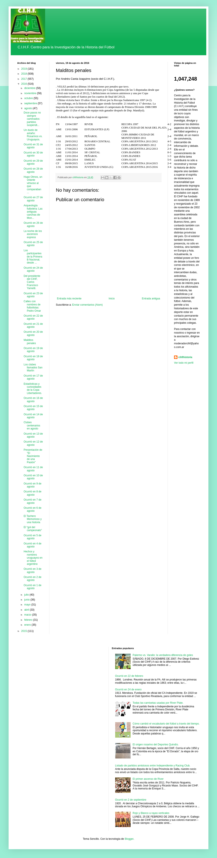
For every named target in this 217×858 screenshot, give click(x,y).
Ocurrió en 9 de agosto (32, 485)
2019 (24, 68)
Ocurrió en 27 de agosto (33, 199)
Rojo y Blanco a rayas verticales (151, 813)
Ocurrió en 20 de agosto (33, 333)
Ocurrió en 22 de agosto (33, 317)
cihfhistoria (185, 357)
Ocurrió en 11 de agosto (33, 469)
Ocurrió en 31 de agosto (33, 146)
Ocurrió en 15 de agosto (33, 408)
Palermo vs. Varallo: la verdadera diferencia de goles (163, 655)
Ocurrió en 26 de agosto (33, 224)
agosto (28, 108)
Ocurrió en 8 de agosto (32, 493)
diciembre (30, 88)
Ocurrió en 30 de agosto (33, 154)
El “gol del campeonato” (33, 529)
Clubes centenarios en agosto (32, 425)
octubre (29, 98)
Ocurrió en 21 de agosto (33, 325)
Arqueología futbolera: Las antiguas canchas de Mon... (33, 211)
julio (27, 594)
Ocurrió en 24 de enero (128, 689)
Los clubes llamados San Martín (33, 367)
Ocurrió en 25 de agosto (33, 244)
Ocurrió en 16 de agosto (33, 400)
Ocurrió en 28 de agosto (33, 170)
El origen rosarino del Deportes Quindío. (156, 744)
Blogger (129, 838)
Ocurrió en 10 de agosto (33, 477)
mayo (27, 604)
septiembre (31, 103)
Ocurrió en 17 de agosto (33, 377)
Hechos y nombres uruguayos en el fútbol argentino (33, 557)
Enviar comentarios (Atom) (87, 304)
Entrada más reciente (69, 298)
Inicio (112, 298)
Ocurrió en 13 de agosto (33, 435)
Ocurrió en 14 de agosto (33, 416)
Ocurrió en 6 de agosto (32, 509)
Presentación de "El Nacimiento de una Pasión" (33, 456)
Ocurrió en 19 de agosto (33, 350)
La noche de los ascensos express (33, 234)
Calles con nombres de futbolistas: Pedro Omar (32, 306)
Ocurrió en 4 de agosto (32, 545)
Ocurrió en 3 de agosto (32, 570)
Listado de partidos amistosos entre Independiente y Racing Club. (152, 765)
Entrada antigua (151, 298)
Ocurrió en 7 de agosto (32, 501)
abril (27, 609)
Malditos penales (30, 342)
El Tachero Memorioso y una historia (33, 519)
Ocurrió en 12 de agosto (33, 443)
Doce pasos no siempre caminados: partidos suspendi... (32, 119)
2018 (24, 73)
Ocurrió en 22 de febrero (129, 675)
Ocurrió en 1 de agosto (32, 587)
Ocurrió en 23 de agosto (33, 295)
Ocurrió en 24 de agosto (33, 269)
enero (28, 624)
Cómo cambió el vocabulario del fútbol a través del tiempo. (166, 723)
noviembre (30, 93)
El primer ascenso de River (148, 778)
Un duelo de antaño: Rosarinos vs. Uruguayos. (33, 135)
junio (27, 599)
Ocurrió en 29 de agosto (33, 162)
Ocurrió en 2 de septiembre (130, 799)
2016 (24, 83)
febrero (28, 619)
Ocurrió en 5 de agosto (32, 537)
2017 (24, 78)
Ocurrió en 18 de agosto (33, 358)
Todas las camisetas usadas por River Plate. (158, 702)
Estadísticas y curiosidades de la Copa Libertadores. (33, 388)
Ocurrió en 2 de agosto (32, 579)
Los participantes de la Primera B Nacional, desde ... (33, 256)
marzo (28, 614)
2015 (24, 631)
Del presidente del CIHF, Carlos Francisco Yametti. (32, 282)
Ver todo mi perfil (183, 362)
